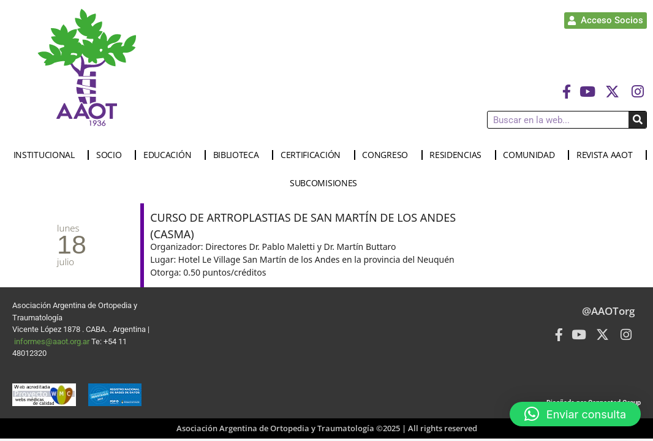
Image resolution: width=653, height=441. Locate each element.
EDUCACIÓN (170, 155)
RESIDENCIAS (458, 155)
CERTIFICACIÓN (314, 155)
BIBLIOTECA (239, 155)
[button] (575, 414)
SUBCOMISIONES (326, 183)
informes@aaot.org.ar (52, 341)
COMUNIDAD (532, 155)
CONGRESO (388, 155)
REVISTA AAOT (607, 155)
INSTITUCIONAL (47, 155)
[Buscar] (637, 119)
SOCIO (112, 155)
